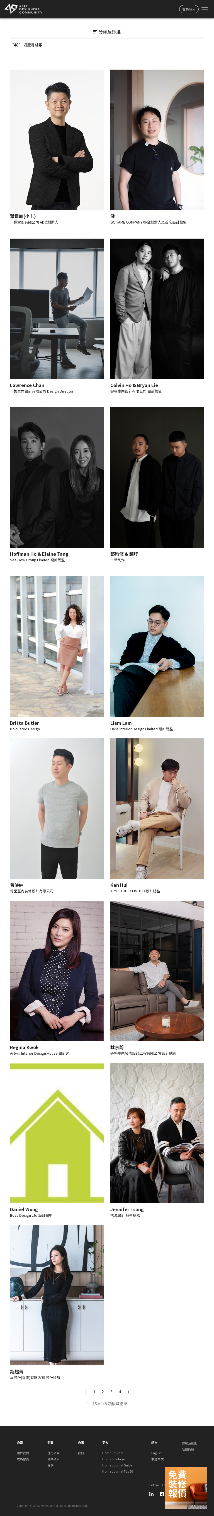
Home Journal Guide (117, 1465)
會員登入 (189, 9)
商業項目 (53, 1459)
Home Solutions (113, 1459)
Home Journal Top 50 (117, 1471)
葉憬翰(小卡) (23, 216)
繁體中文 (157, 1459)
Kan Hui (119, 884)
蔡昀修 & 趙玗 (124, 553)
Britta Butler (24, 722)
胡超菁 (16, 1371)
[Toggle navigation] (205, 9)
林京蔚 (117, 1047)
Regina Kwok (24, 1047)
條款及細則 (189, 1443)
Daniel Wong (24, 1209)
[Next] (128, 1391)
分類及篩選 (107, 31)
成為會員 (23, 1459)
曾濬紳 (16, 884)
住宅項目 (53, 1453)
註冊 (81, 1453)
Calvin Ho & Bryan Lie (134, 385)
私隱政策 (188, 1449)
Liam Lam (121, 722)
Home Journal (112, 1453)
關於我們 (23, 1453)
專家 (50, 1465)
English (156, 1453)
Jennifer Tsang (127, 1209)
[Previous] (86, 1391)
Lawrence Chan (27, 385)
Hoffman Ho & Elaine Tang (39, 553)
